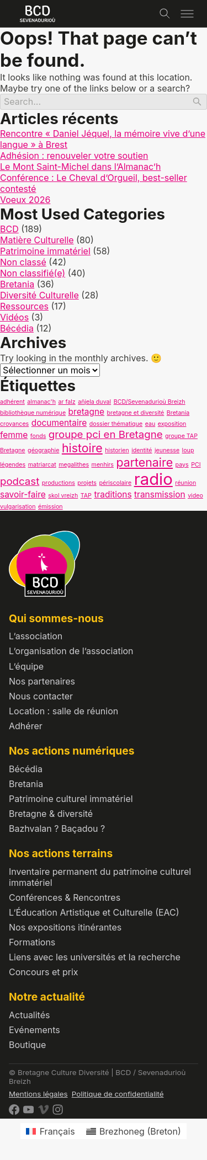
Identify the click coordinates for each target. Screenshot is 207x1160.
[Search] (103, 102)
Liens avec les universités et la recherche (95, 957)
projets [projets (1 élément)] (87, 483)
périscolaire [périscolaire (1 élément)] (115, 483)
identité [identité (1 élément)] (141, 450)
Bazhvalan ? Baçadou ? (57, 828)
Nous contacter (41, 696)
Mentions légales (38, 1093)
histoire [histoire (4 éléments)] (82, 448)
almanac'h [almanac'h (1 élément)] (41, 401)
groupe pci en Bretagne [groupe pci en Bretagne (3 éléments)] (106, 434)
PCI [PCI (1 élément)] (195, 464)
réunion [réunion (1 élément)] (185, 483)
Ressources (24, 306)
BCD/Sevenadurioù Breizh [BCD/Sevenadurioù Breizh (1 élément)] (149, 401)
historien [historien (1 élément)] (117, 450)
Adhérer (26, 725)
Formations (32, 942)
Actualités (29, 1014)
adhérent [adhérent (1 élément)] (12, 401)
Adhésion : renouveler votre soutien (74, 155)
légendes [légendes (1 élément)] (12, 464)
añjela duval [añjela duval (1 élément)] (94, 401)
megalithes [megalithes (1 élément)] (74, 464)
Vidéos (14, 317)
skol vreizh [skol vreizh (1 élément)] (63, 495)
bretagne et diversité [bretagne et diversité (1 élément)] (135, 412)
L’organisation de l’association (71, 650)
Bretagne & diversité (51, 813)
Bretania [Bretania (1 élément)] (178, 412)
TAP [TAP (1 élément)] (86, 495)
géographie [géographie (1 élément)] (43, 450)
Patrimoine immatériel (45, 250)
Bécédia (17, 328)
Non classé (23, 262)
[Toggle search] (165, 14)
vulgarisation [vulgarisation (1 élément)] (17, 506)
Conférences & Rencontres (64, 897)
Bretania (17, 284)
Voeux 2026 (25, 199)
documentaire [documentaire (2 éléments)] (59, 423)
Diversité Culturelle (39, 295)
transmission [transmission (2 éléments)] (159, 494)
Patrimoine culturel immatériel (71, 798)
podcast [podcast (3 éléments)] (19, 481)
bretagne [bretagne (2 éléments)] (86, 412)
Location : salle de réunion (63, 711)
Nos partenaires (42, 681)
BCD (9, 228)
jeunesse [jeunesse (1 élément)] (167, 450)
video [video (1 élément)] (195, 495)
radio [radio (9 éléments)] (153, 479)
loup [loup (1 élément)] (188, 450)
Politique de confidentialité (118, 1093)
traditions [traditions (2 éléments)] (112, 494)
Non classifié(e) (32, 273)
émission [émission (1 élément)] (50, 506)
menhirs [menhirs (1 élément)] (103, 464)
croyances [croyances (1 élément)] (14, 423)
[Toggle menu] (187, 14)
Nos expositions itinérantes (65, 927)
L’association (35, 636)
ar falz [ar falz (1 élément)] (66, 401)
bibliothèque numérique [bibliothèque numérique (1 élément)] (33, 412)
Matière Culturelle (37, 239)
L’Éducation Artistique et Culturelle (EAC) (94, 912)
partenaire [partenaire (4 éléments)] (144, 462)
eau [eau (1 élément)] (150, 423)
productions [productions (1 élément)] (58, 483)
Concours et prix (43, 971)
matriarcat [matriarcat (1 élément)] (42, 464)
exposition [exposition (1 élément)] (172, 423)
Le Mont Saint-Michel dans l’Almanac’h (80, 166)
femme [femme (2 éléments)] (14, 435)
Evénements (34, 1029)
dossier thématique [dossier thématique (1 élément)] (115, 423)
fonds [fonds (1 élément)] (38, 436)
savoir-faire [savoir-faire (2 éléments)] (23, 494)
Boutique (27, 1044)
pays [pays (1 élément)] (182, 464)
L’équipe (26, 666)
